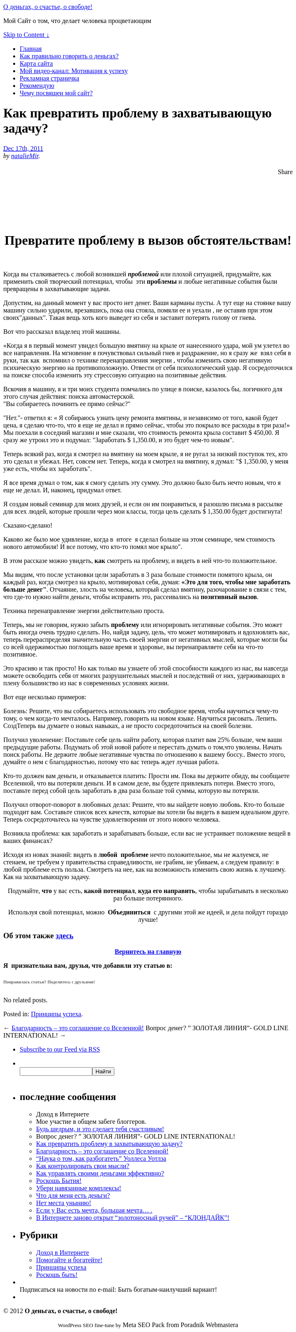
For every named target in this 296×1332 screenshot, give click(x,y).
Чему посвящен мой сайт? (56, 93)
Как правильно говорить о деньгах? (69, 56)
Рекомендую (37, 85)
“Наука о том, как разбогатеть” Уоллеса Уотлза (101, 1158)
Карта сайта (36, 63)
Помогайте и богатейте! (69, 1259)
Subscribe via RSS (60, 1049)
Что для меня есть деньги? (73, 1195)
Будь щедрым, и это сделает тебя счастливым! (100, 1128)
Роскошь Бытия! (59, 1180)
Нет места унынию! (63, 1202)
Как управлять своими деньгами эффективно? (100, 1173)
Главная (31, 48)
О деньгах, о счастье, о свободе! (48, 6)
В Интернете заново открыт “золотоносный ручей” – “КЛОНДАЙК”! (132, 1217)
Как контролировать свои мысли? (82, 1165)
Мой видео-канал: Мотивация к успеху (74, 70)
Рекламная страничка (49, 78)
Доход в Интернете (62, 1252)
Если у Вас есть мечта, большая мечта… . (94, 1210)
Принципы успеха (56, 1013)
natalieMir (25, 155)
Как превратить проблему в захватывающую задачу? (109, 1143)
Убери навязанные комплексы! (78, 1188)
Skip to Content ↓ (26, 34)
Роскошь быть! (56, 1274)
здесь (64, 935)
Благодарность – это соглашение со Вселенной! (77, 1027)
